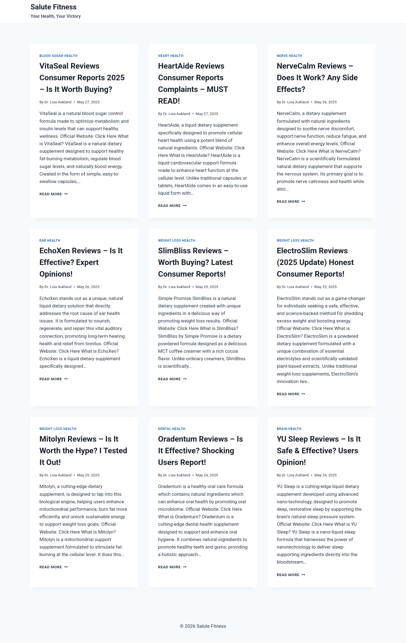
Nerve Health (289, 56)
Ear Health (49, 240)
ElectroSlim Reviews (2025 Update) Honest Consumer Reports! (315, 262)
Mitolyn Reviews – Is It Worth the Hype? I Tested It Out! (83, 450)
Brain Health (289, 429)
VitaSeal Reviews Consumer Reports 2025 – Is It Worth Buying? (82, 77)
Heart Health (170, 56)
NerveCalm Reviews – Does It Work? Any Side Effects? (317, 77)
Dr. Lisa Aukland (57, 102)
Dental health (171, 429)
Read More (53, 194)
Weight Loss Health (176, 240)
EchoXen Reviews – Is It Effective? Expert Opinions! (81, 262)
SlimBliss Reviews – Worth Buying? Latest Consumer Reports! (195, 262)
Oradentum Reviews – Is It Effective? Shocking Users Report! (200, 450)
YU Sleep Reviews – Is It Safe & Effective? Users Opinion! (319, 450)
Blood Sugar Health (58, 56)
